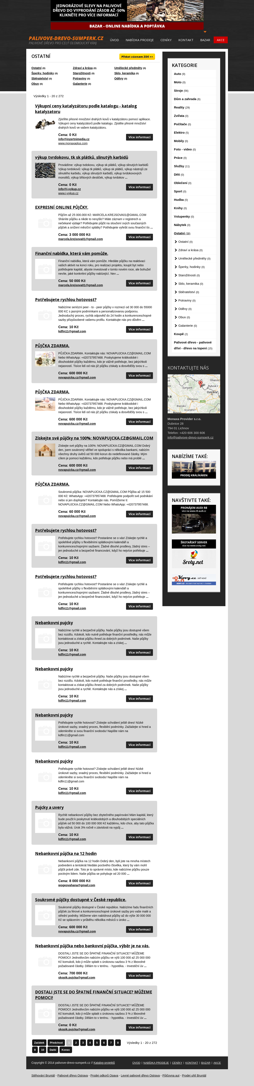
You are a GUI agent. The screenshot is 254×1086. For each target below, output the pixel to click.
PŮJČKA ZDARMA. (52, 346)
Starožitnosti (82, 73)
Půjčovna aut (170, 1075)
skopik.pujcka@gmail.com (76, 977)
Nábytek (182, 225)
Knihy (180, 208)
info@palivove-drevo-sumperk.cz (191, 437)
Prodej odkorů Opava (104, 1075)
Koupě (181, 334)
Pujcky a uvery (49, 807)
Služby (182, 166)
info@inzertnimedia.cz (73, 139)
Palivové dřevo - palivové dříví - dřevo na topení (193, 345)
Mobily (181, 141)
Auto (179, 74)
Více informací (139, 137)
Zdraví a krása (83, 68)
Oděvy (118, 78)
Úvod (114, 40)
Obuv (35, 83)
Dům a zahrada (187, 99)
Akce (221, 40)
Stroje (181, 90)
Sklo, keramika (124, 73)
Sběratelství (40, 78)
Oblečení (182, 183)
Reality (182, 107)
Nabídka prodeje (140, 40)
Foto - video (185, 149)
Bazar (205, 40)
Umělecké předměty (128, 68)
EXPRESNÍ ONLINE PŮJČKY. (61, 207)
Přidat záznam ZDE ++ (137, 57)
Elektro (181, 132)
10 (42, 1049)
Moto (180, 82)
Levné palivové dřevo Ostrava (140, 1075)
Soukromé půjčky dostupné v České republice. (80, 899)
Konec (66, 1049)
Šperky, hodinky (43, 73)
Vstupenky (184, 216)
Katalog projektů (104, 1062)
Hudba (181, 199)
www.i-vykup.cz (68, 193)
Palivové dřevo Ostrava (72, 1075)
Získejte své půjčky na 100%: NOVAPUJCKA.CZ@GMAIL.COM (94, 438)
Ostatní (37, 68)
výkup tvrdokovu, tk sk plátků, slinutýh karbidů (81, 157)
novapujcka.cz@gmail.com (77, 377)
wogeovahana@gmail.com (76, 885)
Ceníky (166, 40)
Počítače (182, 124)
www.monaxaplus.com (73, 143)
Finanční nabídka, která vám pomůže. (71, 253)
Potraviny (79, 78)
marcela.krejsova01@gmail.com (80, 239)
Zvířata (181, 115)
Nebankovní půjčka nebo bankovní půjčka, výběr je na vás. (92, 946)
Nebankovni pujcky (54, 622)
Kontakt (185, 40)
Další (53, 1049)
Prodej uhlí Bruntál (194, 1075)
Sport (180, 191)
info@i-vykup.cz (69, 189)
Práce (180, 157)
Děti (179, 174)
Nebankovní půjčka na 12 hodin (66, 853)
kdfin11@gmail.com (72, 331)
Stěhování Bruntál (43, 1075)
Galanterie (80, 83)
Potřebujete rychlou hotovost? (65, 299)
